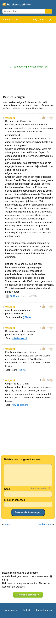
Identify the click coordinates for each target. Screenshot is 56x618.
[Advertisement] (28, 42)
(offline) (27, 317)
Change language (43, 610)
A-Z (16, 19)
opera (8, 524)
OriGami (14, 296)
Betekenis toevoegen (28, 594)
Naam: (7, 489)
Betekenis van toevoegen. (23, 459)
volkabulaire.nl (19, 338)
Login (49, 19)
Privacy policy (10, 610)
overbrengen (44, 524)
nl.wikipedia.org (20, 405)
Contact (26, 610)
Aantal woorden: (39, 488)
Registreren (38, 19)
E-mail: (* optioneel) (14, 500)
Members (7, 19)
